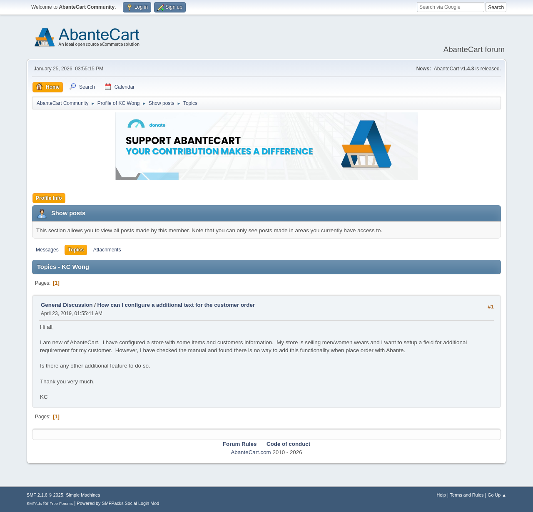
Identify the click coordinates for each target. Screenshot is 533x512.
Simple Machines (83, 494)
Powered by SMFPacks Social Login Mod (118, 503)
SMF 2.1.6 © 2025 (45, 494)
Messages (47, 250)
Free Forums (61, 503)
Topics (76, 250)
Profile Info (49, 198)
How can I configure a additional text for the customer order (176, 305)
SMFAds (34, 503)
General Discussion (66, 305)
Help (441, 494)
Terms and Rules (467, 494)
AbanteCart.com (251, 452)
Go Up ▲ (497, 494)
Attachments (107, 250)
